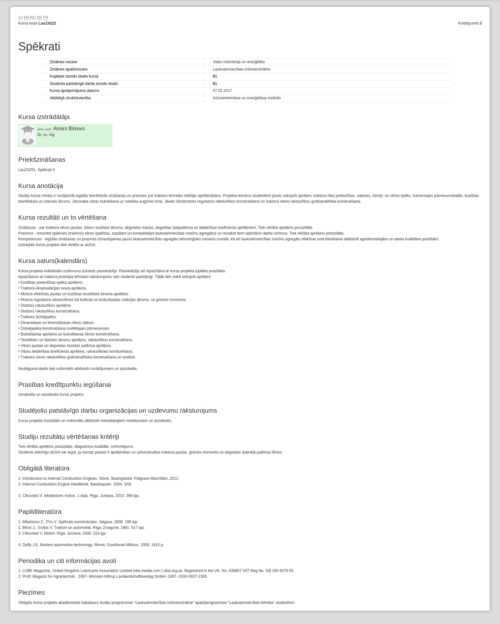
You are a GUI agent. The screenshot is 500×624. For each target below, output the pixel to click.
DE (39, 17)
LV (20, 17)
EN (26, 17)
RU (32, 17)
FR (45, 17)
